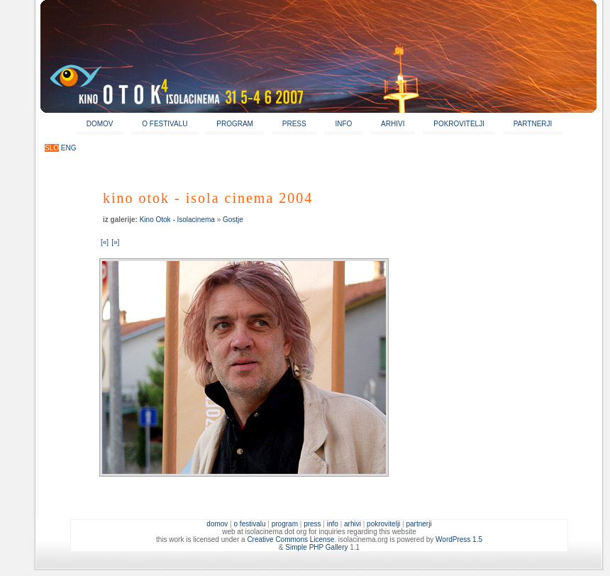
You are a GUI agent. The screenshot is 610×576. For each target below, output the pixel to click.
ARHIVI (392, 124)
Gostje (233, 219)
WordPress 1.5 (459, 539)
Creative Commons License (290, 539)
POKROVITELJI (458, 124)
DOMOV (100, 124)
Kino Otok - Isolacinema (177, 219)
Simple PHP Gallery (316, 547)
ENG (69, 148)
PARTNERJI (533, 124)
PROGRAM (234, 124)
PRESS (294, 124)
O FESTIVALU (164, 124)
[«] (105, 242)
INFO (343, 124)
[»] (115, 242)
